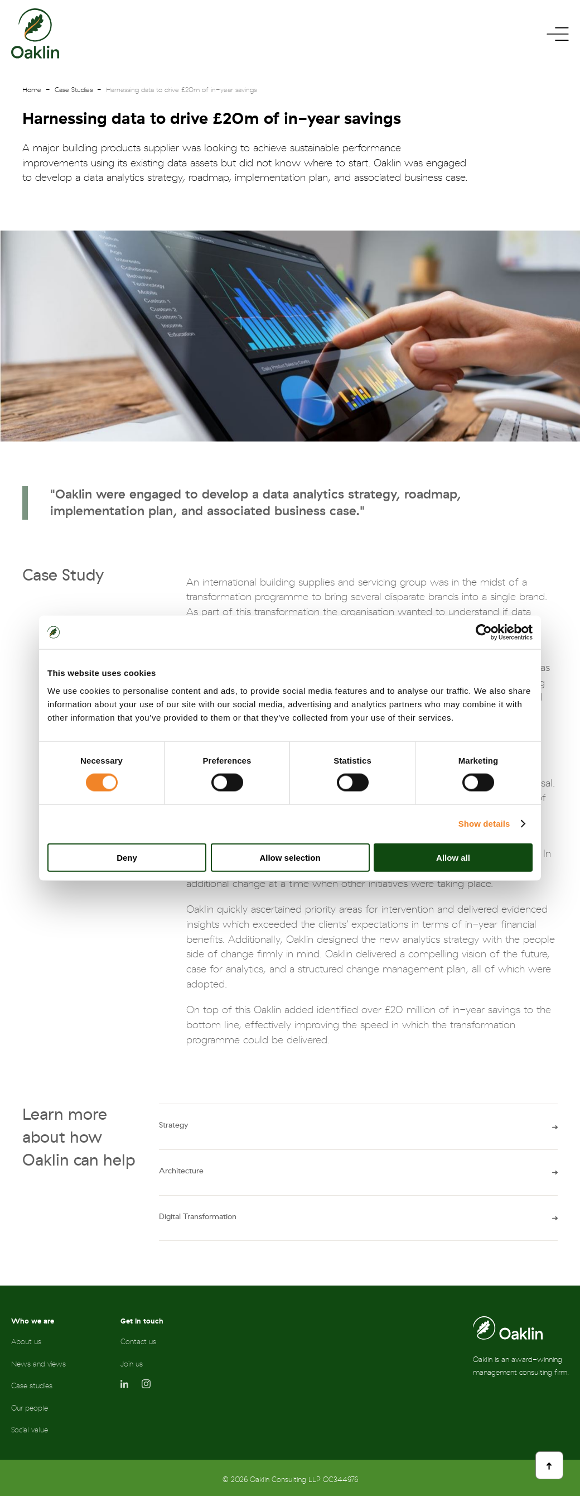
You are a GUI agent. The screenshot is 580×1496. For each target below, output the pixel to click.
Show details (484, 823)
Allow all (453, 857)
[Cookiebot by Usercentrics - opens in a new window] (484, 632)
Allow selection (289, 857)
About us (26, 1341)
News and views (38, 1364)
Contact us (138, 1341)
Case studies (31, 1386)
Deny (127, 857)
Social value (29, 1430)
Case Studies (74, 90)
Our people (29, 1408)
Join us (131, 1364)
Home (31, 90)
